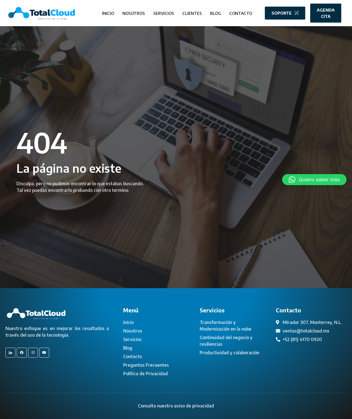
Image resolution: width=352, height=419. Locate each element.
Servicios (163, 12)
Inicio (108, 12)
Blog (215, 12)
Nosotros (133, 12)
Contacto (240, 12)
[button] (314, 179)
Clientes (192, 12)
